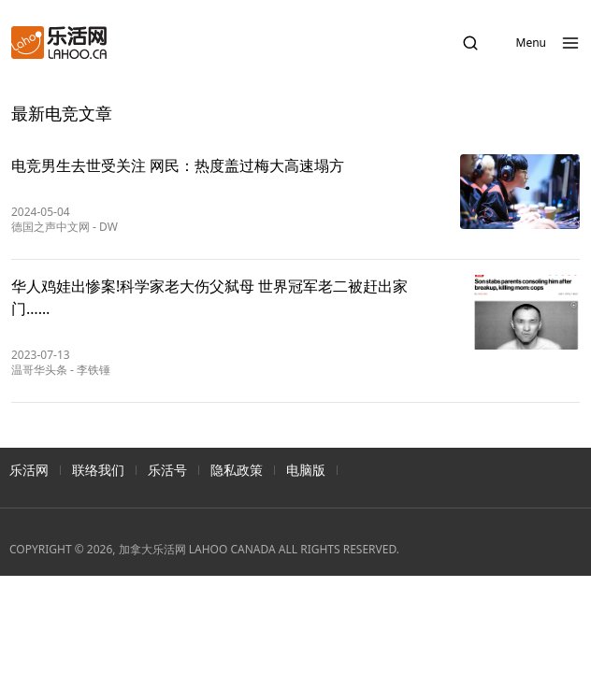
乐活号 (167, 470)
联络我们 (98, 470)
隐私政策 (236, 470)
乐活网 (29, 470)
